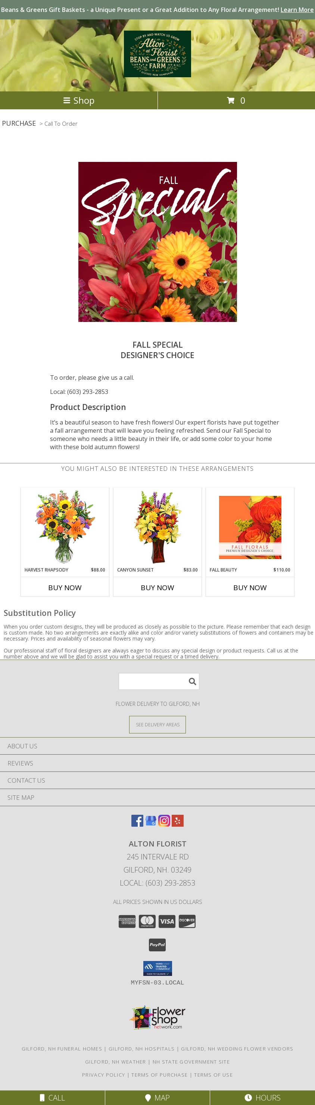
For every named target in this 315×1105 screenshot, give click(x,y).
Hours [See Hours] (262, 1098)
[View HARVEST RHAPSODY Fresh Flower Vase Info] (65, 527)
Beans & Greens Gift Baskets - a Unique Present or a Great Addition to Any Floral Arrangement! (157, 10)
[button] (157, 968)
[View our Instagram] (164, 824)
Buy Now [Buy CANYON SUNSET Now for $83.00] (157, 587)
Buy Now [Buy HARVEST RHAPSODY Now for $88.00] (65, 587)
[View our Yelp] (178, 824)
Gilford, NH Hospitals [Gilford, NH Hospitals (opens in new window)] (142, 1048)
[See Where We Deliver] (157, 724)
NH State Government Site (191, 1061)
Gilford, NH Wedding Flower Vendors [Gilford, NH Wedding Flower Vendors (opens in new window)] (237, 1048)
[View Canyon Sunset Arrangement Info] (158, 527)
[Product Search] (159, 681)
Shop (78, 100)
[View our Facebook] (137, 824)
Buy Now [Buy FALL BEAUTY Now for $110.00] (250, 587)
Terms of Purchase (159, 1074)
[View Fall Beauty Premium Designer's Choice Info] (250, 527)
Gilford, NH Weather (115, 1061)
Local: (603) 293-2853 (79, 392)
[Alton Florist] (157, 73)
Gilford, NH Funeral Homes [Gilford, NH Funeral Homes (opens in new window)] (62, 1048)
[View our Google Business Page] (151, 824)
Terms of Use (213, 1074)
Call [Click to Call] (52, 1098)
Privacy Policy (103, 1074)
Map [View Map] (157, 1098)
